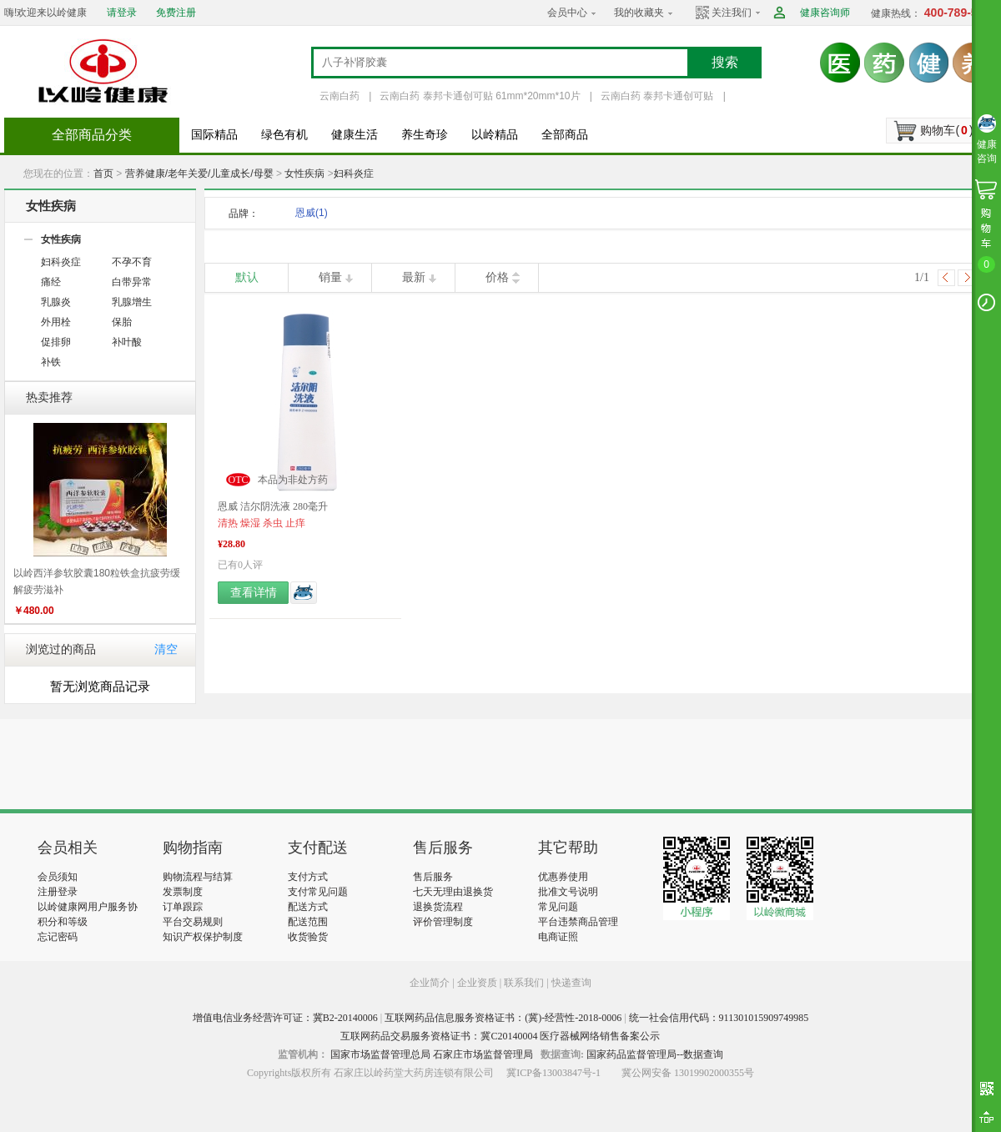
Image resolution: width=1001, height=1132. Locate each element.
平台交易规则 (193, 922)
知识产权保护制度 (203, 937)
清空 (166, 649)
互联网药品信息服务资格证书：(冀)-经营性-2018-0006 (503, 1018)
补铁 (51, 362)
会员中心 (567, 12)
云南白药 (339, 96)
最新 (413, 277)
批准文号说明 (568, 892)
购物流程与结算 (198, 877)
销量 (330, 277)
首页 (103, 173)
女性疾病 (304, 173)
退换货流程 (438, 907)
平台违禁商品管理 (578, 922)
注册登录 (58, 892)
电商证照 (558, 937)
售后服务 (433, 877)
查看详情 (253, 592)
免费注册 (176, 12)
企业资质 (477, 983)
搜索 (725, 62)
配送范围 (308, 922)
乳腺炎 (56, 302)
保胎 (122, 322)
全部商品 (564, 134)
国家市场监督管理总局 (380, 1054)
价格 (497, 277)
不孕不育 (132, 262)
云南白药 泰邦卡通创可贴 (657, 96)
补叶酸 (127, 342)
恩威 (311, 213)
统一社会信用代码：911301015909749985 (719, 1018)
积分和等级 (63, 922)
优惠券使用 (563, 877)
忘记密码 (58, 937)
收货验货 (308, 937)
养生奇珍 (424, 134)
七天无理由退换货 (453, 892)
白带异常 (132, 282)
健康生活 (354, 134)
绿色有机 (284, 134)
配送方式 (308, 907)
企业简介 (431, 983)
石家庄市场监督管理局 (483, 1054)
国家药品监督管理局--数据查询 (654, 1054)
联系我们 (524, 983)
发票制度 (183, 892)
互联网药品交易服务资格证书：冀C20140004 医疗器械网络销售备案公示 (500, 1036)
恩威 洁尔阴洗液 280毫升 (273, 506)
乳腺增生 (132, 302)
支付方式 (308, 877)
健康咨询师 (825, 12)
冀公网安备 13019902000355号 (687, 1073)
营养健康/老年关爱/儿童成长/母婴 (199, 173)
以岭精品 (494, 134)
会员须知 (58, 877)
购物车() (946, 130)
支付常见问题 (318, 892)
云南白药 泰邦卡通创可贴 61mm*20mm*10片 (480, 96)
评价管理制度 (443, 922)
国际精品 (214, 134)
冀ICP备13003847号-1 (553, 1073)
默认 (247, 277)
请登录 (122, 12)
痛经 (51, 282)
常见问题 (558, 907)
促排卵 (56, 342)
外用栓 (56, 322)
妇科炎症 (354, 173)
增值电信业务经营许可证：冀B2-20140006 (285, 1018)
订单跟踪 (183, 907)
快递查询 (571, 983)
